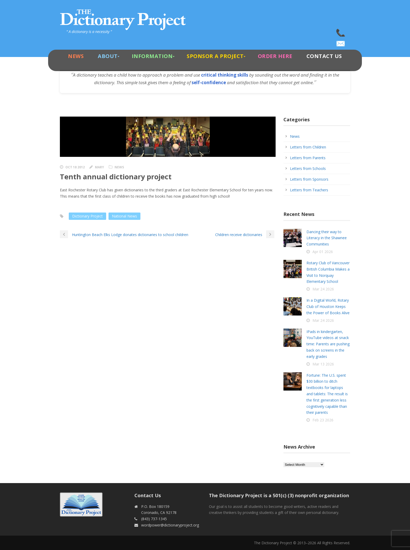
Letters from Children (308, 147)
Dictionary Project (87, 216)
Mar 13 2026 (323, 364)
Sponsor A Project (215, 56)
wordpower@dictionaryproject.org (341, 42)
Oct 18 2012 (75, 167)
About (108, 56)
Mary (99, 167)
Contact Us (324, 56)
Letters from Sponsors (309, 179)
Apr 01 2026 (322, 251)
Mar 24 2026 (323, 289)
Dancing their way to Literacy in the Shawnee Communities (326, 238)
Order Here (275, 56)
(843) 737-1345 (341, 31)
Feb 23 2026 (322, 419)
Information (152, 56)
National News (124, 216)
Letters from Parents (308, 157)
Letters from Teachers (309, 189)
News (76, 56)
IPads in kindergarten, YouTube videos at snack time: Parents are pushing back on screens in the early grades (328, 344)
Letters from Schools (308, 168)
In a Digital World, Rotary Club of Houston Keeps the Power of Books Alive (328, 306)
